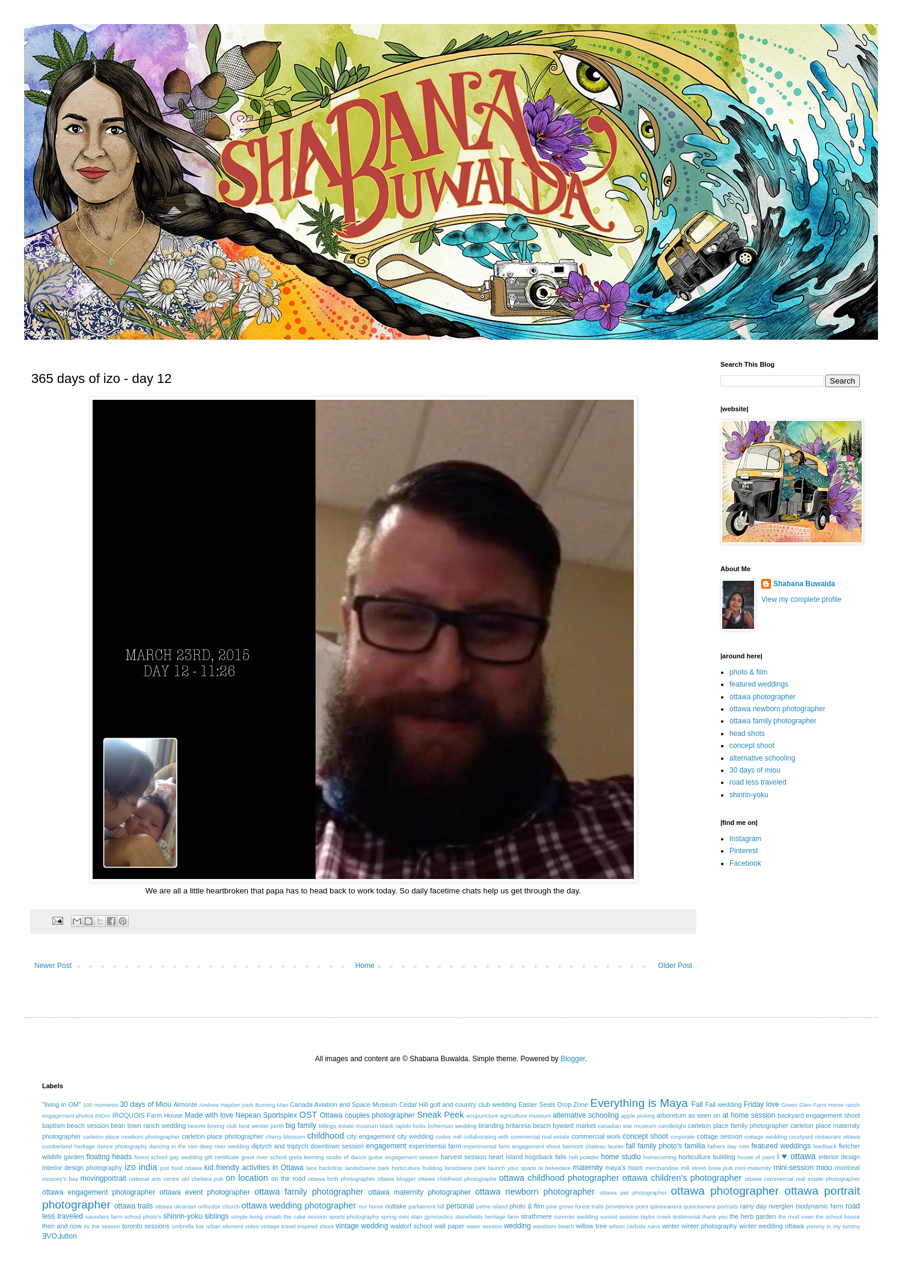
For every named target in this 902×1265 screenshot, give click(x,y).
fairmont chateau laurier (593, 1146)
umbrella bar (188, 1226)
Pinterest (743, 851)
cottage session (720, 1136)
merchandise (661, 1168)
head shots (747, 733)
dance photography (122, 1146)
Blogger (572, 1059)
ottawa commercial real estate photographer (802, 1178)
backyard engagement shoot (819, 1115)
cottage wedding (765, 1136)
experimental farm (435, 1146)
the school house (837, 1216)
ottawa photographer (762, 697)
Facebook (745, 863)
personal (460, 1206)
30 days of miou (755, 770)
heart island (506, 1156)
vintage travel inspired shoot (297, 1226)
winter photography (709, 1226)
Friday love (761, 1104)
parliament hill (426, 1206)
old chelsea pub (202, 1178)
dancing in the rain (173, 1146)
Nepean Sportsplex (266, 1115)
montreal (847, 1167)
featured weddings (758, 684)
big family (301, 1125)
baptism (53, 1125)
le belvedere (555, 1168)
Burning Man (271, 1104)
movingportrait (103, 1178)
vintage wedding (362, 1226)
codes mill (448, 1136)
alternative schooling (762, 758)
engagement (386, 1146)
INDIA (103, 1115)
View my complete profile (801, 599)
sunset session (619, 1216)
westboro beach (553, 1226)
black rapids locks (403, 1126)
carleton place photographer (222, 1136)
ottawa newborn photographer (777, 709)
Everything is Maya (639, 1103)
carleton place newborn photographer (131, 1136)
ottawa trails (133, 1206)
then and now (62, 1226)
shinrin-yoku (749, 795)
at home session (748, 1115)
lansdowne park (464, 1168)
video (252, 1226)
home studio (620, 1157)
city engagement (371, 1136)
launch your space (512, 1168)
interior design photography (82, 1167)
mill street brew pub (707, 1168)
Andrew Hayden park (226, 1104)
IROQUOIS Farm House (147, 1115)
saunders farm (104, 1216)
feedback (824, 1146)
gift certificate (221, 1157)
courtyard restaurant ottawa (824, 1136)
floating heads (109, 1157)
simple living (247, 1216)
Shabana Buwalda (804, 584)
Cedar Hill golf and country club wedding (458, 1104)
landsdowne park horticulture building (394, 1168)
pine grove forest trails (575, 1206)
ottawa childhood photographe (457, 1178)
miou (824, 1167)
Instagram (745, 839)
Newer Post (53, 965)
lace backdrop (324, 1168)
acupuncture (483, 1115)
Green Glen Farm (803, 1104)
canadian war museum (627, 1126)
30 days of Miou (145, 1104)
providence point (627, 1206)
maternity (588, 1167)
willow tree (591, 1226)
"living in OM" (61, 1104)
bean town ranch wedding (148, 1125)
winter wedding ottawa (771, 1226)
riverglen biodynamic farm (806, 1206)
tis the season (102, 1226)
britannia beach (528, 1125)
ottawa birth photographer (341, 1178)
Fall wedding (723, 1104)
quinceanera (666, 1206)
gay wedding (186, 1157)
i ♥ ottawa (796, 1156)
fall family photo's (654, 1146)
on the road (288, 1178)
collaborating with (486, 1136)
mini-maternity (753, 1168)
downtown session (337, 1146)
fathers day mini (728, 1146)
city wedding (415, 1136)
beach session (88, 1125)
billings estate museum (348, 1126)
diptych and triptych (279, 1146)
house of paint (756, 1157)
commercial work (596, 1136)
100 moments (100, 1104)
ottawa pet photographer (633, 1192)
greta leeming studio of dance (327, 1157)
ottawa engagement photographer (98, 1192)
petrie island (492, 1206)
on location (247, 1178)
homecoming (660, 1157)
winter (671, 1226)
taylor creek (655, 1216)
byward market (574, 1125)
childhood (326, 1136)
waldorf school (411, 1226)
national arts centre (154, 1178)
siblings (216, 1216)
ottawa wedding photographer (299, 1205)
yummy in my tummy (833, 1226)
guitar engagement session (404, 1157)
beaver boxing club (212, 1126)
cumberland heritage (68, 1146)
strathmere (536, 1216)
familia (694, 1146)
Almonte (185, 1104)
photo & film (748, 672)
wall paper (449, 1226)
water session (484, 1226)
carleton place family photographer (738, 1125)
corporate (682, 1136)
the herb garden (752, 1216)
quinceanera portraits (711, 1206)
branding (491, 1125)
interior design (839, 1156)
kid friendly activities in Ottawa (254, 1167)
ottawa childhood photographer (559, 1178)
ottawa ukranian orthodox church (197, 1206)
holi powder (584, 1157)
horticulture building (706, 1156)
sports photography (354, 1216)
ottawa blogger (396, 1178)
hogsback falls (545, 1156)
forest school (150, 1157)
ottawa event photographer (204, 1192)
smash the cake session (296, 1216)
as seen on (705, 1115)
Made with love (209, 1115)
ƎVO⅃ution (59, 1236)
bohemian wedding (452, 1126)
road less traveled (758, 782)
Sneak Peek (440, 1115)
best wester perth (261, 1126)
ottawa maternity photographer (419, 1192)
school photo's (143, 1216)
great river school (263, 1157)
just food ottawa (180, 1168)
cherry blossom (285, 1136)
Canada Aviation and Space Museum (343, 1104)
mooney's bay (60, 1178)
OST (308, 1115)
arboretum (671, 1115)
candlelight (672, 1126)
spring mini (395, 1216)
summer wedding (576, 1216)
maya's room (624, 1167)
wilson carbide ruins (634, 1226)
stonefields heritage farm (487, 1216)
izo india (140, 1167)
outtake (396, 1206)
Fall (697, 1104)
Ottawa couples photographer (367, 1115)
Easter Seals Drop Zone (553, 1104)
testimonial (687, 1216)
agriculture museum (525, 1115)
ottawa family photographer (773, 721)
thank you (715, 1216)
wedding (517, 1226)
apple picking (638, 1115)
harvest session (463, 1156)
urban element (225, 1226)
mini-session (793, 1167)
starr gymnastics (432, 1216)
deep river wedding (225, 1146)
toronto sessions (146, 1226)
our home (370, 1206)
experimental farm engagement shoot (512, 1146)
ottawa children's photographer (682, 1178)
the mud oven (796, 1216)
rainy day (753, 1206)
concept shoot (752, 745)
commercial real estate (540, 1136)
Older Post (675, 965)
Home (365, 965)
